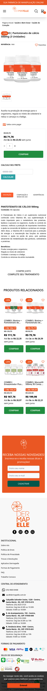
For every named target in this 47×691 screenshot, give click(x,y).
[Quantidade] (10, 146)
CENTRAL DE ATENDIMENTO (14, 583)
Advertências (38, 195)
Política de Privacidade (10, 554)
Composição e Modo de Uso (22, 196)
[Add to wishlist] (35, 44)
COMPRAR (23, 154)
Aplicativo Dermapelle (10, 563)
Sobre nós (5, 545)
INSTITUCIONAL (8, 540)
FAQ (2, 572)
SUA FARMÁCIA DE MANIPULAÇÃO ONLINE (23, 2)
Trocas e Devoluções (9, 559)
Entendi (23, 685)
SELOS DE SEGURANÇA (11, 655)
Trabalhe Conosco (8, 577)
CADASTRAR (23, 483)
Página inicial (7, 23)
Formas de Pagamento (10, 568)
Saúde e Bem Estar (22, 23)
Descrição (7, 195)
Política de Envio (7, 550)
